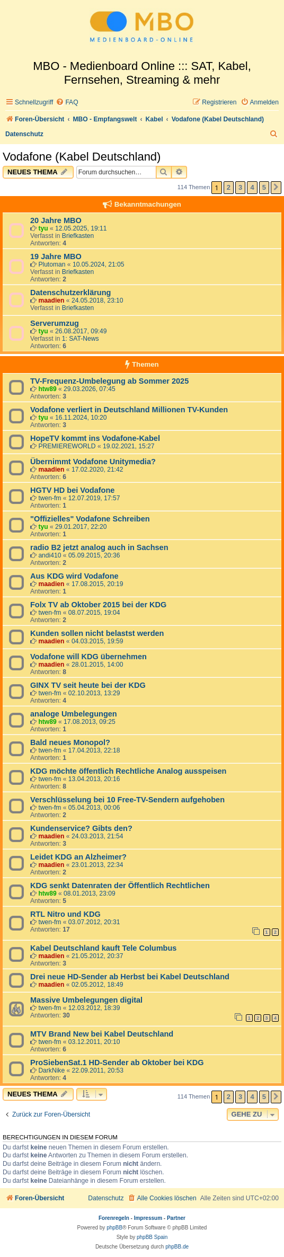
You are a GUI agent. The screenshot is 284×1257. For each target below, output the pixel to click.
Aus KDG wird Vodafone (74, 576)
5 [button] (264, 187)
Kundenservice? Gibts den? (81, 828)
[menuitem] (67, 102)
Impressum (148, 1218)
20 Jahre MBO (56, 220)
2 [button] (228, 187)
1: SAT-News (80, 338)
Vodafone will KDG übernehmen (88, 656)
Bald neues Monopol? (70, 742)
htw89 (47, 389)
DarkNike (51, 1070)
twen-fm (49, 498)
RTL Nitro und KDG (65, 914)
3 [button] (240, 187)
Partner (176, 1218)
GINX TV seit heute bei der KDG (88, 685)
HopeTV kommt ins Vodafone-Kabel (95, 438)
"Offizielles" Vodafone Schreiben (90, 519)
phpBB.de (177, 1247)
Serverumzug (54, 323)
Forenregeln (114, 1218)
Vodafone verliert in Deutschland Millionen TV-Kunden (129, 409)
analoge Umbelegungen (73, 714)
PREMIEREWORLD (66, 446)
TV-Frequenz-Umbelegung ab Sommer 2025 (109, 381)
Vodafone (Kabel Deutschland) (82, 156)
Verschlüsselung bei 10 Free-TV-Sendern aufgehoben (127, 799)
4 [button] (252, 187)
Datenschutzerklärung (70, 292)
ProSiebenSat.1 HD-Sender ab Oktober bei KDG (116, 1062)
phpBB (114, 1228)
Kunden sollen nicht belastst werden (97, 633)
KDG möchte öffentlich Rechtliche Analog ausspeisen (128, 771)
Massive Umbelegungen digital (86, 1000)
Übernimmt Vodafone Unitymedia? (93, 461)
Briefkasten (78, 236)
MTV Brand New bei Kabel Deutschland (101, 1034)
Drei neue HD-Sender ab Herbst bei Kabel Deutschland (129, 976)
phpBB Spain (152, 1237)
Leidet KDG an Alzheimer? (78, 857)
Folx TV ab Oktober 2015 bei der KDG (98, 604)
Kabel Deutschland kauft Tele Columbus (103, 948)
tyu (43, 228)
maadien (51, 300)
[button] (276, 187)
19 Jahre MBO (56, 256)
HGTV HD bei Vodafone (72, 490)
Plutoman (51, 264)
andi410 (49, 555)
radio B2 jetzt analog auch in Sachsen (99, 547)
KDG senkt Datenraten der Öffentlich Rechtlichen (120, 885)
